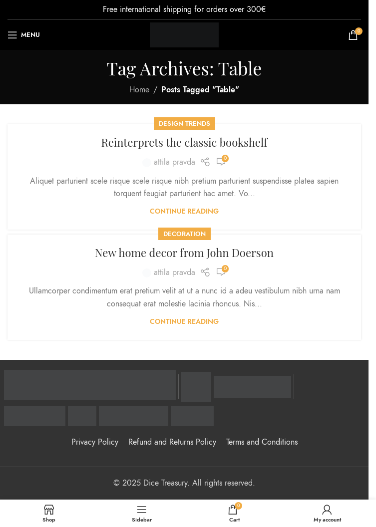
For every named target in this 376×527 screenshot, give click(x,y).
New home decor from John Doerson (184, 252)
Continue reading (184, 211)
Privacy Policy (94, 442)
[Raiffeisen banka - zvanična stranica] (90, 385)
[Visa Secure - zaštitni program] (196, 387)
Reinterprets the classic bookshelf (184, 142)
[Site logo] (184, 34)
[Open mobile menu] (23, 35)
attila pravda (174, 162)
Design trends (184, 123)
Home (139, 89)
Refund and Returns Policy (172, 442)
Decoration (184, 234)
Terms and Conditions (262, 442)
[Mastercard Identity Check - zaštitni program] (252, 387)
